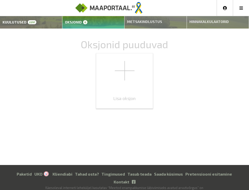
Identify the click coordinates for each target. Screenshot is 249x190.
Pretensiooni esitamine (208, 170)
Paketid (24, 170)
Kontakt (121, 178)
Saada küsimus (168, 170)
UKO (38, 170)
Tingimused (113, 170)
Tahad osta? (87, 170)
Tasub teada (140, 170)
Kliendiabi (62, 170)
